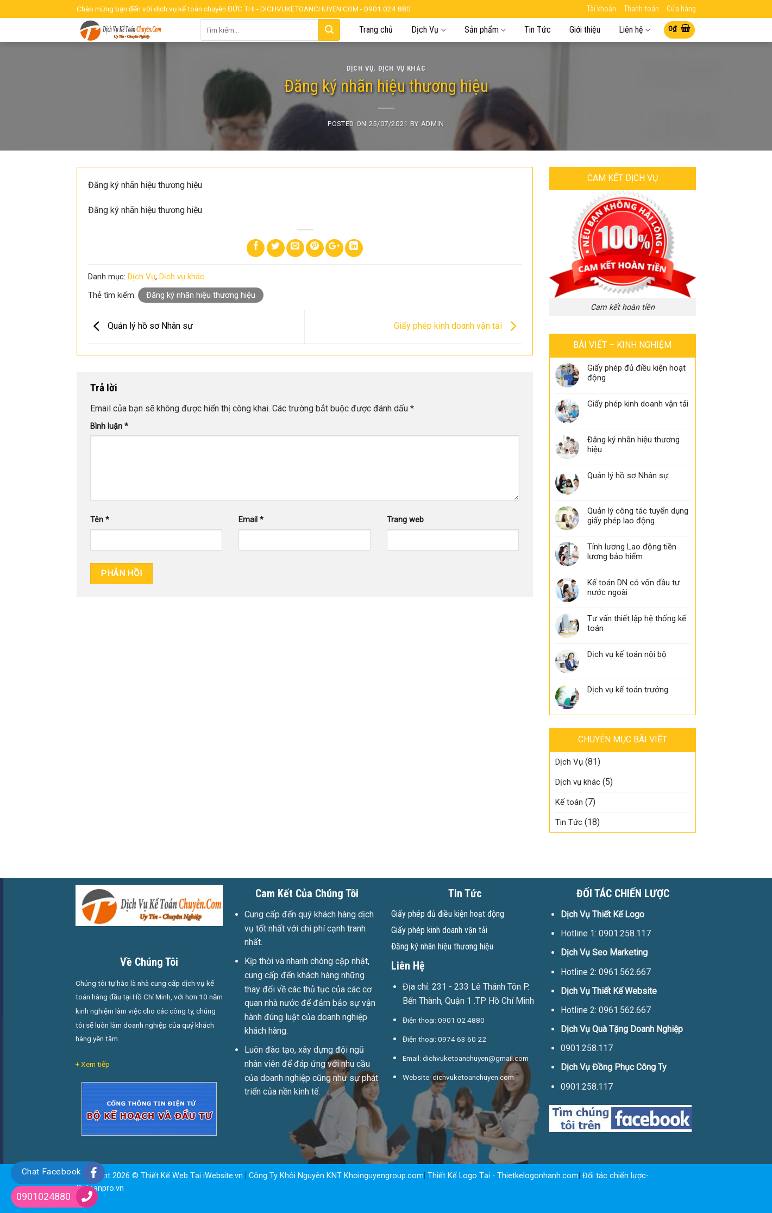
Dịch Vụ (428, 30)
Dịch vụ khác (402, 68)
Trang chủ (376, 30)
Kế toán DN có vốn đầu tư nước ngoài (633, 587)
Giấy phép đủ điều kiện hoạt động (636, 373)
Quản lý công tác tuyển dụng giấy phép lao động (637, 516)
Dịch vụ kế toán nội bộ (627, 654)
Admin (432, 124)
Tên (99, 519)
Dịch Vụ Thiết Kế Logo (602, 914)
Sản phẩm (485, 30)
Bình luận (109, 426)
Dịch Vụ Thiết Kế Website (609, 991)
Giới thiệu (584, 30)
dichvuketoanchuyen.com (473, 1077)
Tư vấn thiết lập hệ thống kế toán (636, 623)
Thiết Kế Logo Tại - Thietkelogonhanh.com (503, 1175)
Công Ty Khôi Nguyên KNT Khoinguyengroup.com (336, 1175)
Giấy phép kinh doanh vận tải (458, 326)
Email (250, 519)
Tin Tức (537, 30)
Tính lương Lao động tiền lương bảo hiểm (631, 551)
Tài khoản (601, 9)
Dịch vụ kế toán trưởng (627, 690)
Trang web (405, 519)
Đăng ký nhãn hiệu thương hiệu (200, 295)
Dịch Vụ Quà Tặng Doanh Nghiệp (622, 1029)
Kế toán (569, 802)
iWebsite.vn (223, 1175)
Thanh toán (641, 9)
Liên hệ (634, 30)
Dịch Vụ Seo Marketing (604, 952)
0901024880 (43, 1196)
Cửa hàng (681, 9)
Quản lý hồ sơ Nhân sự (140, 326)
